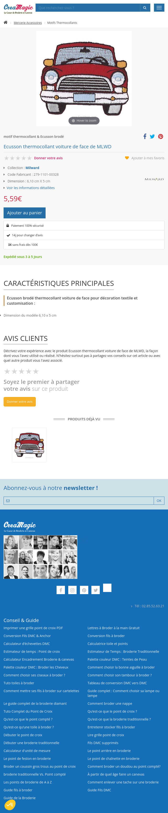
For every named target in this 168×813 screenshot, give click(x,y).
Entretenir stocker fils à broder (111, 727)
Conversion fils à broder (106, 635)
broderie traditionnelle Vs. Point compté (35, 774)
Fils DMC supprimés (103, 743)
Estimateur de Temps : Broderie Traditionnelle (123, 651)
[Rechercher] (145, 8)
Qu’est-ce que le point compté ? (28, 719)
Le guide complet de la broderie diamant (35, 703)
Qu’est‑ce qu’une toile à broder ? (29, 727)
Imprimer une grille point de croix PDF (33, 628)
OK (159, 500)
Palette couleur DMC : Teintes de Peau (117, 659)
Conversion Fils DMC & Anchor (27, 635)
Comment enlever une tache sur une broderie (123, 782)
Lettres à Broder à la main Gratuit (114, 628)
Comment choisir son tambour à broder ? (120, 675)
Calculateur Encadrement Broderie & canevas (39, 659)
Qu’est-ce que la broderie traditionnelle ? (119, 719)
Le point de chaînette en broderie (113, 758)
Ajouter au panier (24, 213)
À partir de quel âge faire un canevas (116, 774)
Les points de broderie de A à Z (28, 782)
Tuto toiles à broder (19, 683)
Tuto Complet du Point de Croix (28, 711)
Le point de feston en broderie (27, 758)
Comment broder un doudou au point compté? (124, 766)
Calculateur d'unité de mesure (27, 750)
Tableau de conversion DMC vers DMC (117, 683)
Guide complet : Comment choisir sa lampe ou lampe (123, 693)
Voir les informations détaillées (31, 187)
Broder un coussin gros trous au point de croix (40, 766)
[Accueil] (6, 23)
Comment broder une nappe (110, 703)
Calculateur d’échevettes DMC (27, 643)
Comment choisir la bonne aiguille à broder (121, 667)
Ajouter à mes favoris (147, 158)
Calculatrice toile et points (108, 643)
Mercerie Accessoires (28, 23)
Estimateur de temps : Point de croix (32, 651)
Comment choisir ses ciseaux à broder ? (34, 675)
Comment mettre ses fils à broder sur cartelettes (41, 691)
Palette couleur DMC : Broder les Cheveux (36, 667)
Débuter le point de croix (23, 735)
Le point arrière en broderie (109, 750)
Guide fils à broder (18, 790)
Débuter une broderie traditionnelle (31, 743)
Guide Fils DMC (99, 790)
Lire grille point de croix (106, 735)
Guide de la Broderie (20, 798)
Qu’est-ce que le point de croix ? (112, 711)
